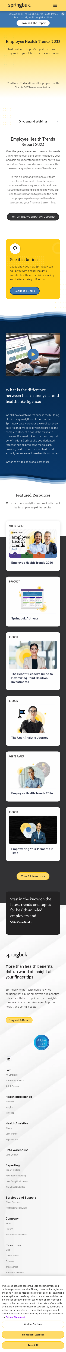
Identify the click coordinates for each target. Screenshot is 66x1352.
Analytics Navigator (15, 1186)
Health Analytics (17, 1123)
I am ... (10, 1070)
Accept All (33, 1345)
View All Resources (33, 876)
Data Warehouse (17, 1150)
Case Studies (12, 1255)
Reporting (13, 1165)
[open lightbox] (33, 354)
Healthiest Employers (16, 1234)
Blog (8, 1249)
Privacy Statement (15, 1317)
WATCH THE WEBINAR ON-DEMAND (38, 216)
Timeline (10, 1112)
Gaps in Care (12, 1139)
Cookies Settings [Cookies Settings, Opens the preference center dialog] (33, 1324)
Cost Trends (11, 1133)
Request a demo (19, 1020)
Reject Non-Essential (33, 1334)
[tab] (33, 121)
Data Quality (12, 1154)
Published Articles (15, 1272)
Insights (9, 1107)
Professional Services (16, 1207)
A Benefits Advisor (15, 1080)
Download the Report (33, 22)
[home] (21, 5)
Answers (10, 1101)
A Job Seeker (12, 1086)
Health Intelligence (19, 1096)
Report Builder (13, 1169)
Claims (9, 1128)
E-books (10, 1261)
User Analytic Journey (17, 1181)
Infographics (12, 1266)
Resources (13, 1245)
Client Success (13, 1202)
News (8, 1223)
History (9, 1228)
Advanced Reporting (16, 1175)
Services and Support (21, 1197)
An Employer (12, 1074)
